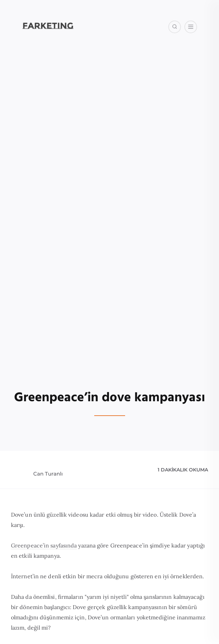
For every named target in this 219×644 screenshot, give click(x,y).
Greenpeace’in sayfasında (44, 545)
